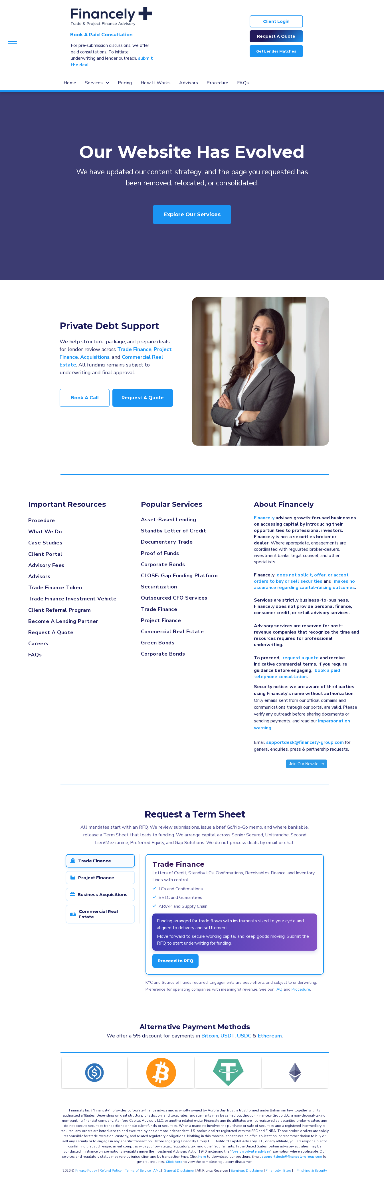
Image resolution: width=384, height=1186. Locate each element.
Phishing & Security (311, 1170)
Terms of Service (138, 1170)
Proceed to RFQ (175, 960)
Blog (287, 1170)
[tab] (100, 861)
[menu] (12, 43)
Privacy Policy (86, 1170)
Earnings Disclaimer (247, 1170)
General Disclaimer (179, 1170)
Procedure (301, 989)
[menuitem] (70, 83)
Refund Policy (111, 1170)
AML (156, 1170)
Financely (273, 1170)
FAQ (278, 989)
